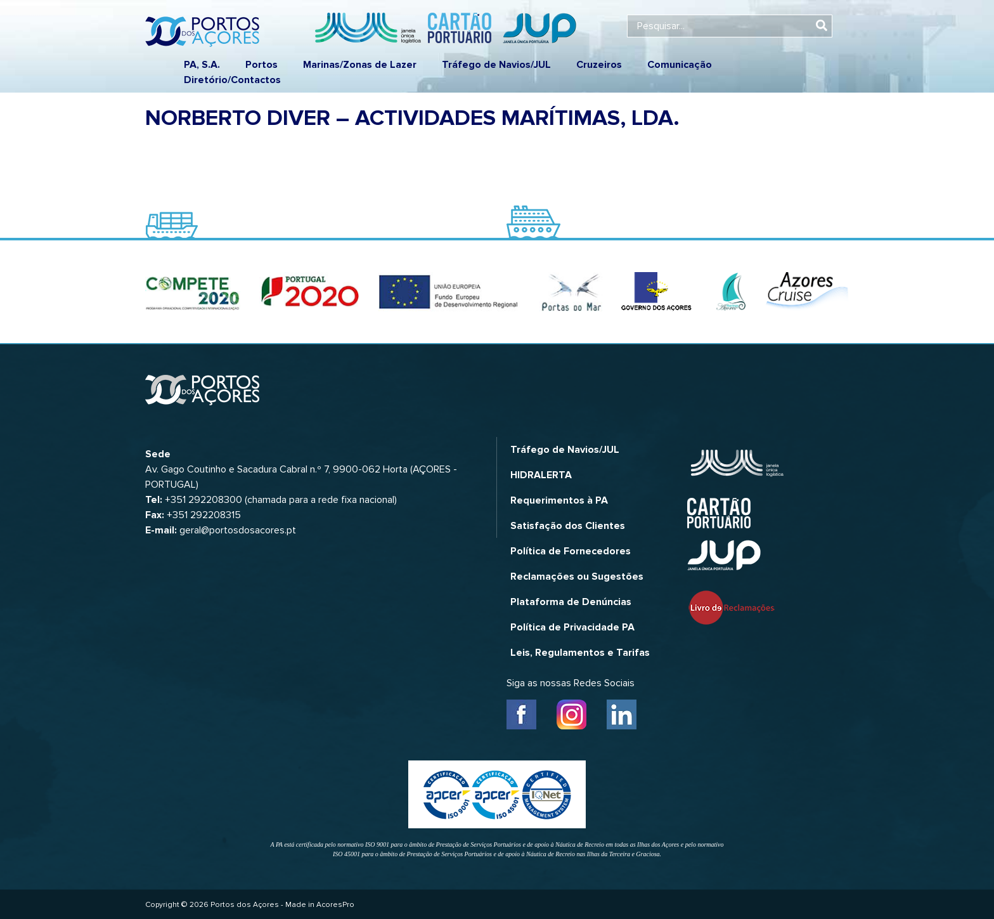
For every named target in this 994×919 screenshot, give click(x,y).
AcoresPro (335, 904)
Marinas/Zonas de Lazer (359, 64)
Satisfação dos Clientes (567, 525)
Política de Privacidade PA (572, 627)
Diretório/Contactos (232, 80)
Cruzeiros (599, 64)
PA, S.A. (202, 64)
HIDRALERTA (541, 475)
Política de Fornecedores (570, 551)
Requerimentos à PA (559, 500)
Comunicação (679, 64)
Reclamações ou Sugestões (576, 576)
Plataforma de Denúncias (570, 602)
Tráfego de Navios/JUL (496, 64)
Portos (261, 64)
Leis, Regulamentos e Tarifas (580, 652)
